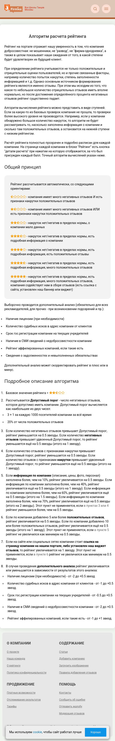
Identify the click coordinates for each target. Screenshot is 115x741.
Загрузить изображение (74, 665)
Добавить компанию (72, 658)
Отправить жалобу (70, 706)
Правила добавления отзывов (78, 672)
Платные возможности (21, 692)
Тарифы (12, 706)
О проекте (13, 651)
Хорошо (95, 732)
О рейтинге (13, 665)
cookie (37, 732)
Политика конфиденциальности (26, 672)
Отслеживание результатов (24, 699)
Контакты (65, 692)
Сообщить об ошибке (72, 699)
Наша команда (16, 658)
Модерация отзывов (72, 713)
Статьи (63, 651)
